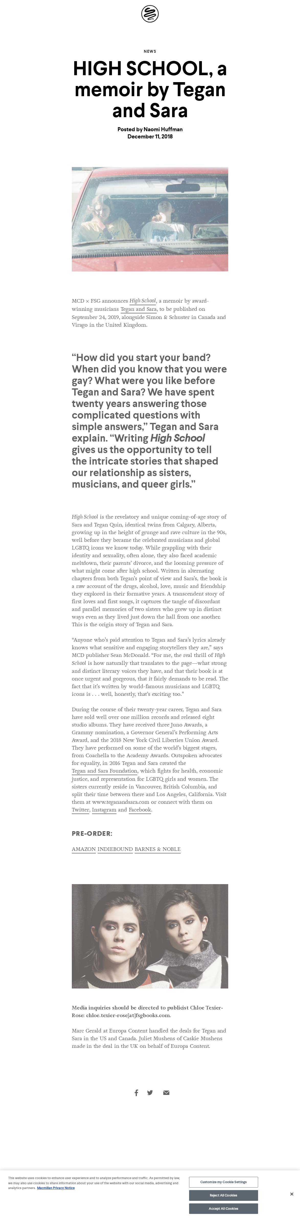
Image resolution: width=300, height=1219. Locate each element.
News (150, 51)
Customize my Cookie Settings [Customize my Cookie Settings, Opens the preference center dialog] (223, 1183)
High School (143, 300)
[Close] (291, 1195)
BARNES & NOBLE (158, 849)
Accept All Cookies (223, 1210)
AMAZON (84, 849)
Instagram (104, 809)
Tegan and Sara (139, 309)
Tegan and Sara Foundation (104, 770)
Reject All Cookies (223, 1197)
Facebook (140, 809)
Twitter (80, 809)
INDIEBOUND (115, 849)
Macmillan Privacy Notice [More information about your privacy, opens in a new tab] (56, 1189)
